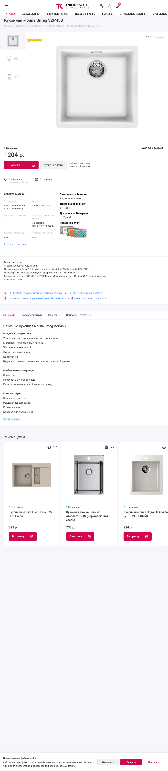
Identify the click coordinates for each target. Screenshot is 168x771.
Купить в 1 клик (53, 165)
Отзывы (54, 315)
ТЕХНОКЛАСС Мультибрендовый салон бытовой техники (36, 298)
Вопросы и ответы (78, 315)
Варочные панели (57, 13)
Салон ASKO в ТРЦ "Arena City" (88, 298)
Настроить (154, 762)
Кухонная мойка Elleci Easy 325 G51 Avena (30, 514)
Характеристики (32, 315)
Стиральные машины (133, 13)
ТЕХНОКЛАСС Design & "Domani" (83, 293)
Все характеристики (15, 244)
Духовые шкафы (85, 13)
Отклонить (108, 762)
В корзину (22, 536)
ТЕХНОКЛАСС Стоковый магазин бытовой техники (33, 293)
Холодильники (31, 13)
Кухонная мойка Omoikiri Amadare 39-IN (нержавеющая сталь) (87, 516)
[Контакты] (102, 6)
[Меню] (6, 6)
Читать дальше (12, 419)
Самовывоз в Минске (73, 194)
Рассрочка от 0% (70, 222)
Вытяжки (107, 13)
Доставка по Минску (72, 203)
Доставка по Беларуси (74, 213)
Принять (131, 762)
